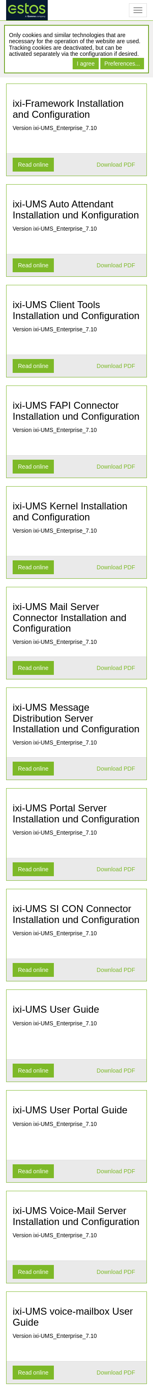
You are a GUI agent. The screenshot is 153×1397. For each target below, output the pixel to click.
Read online (33, 164)
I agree (86, 63)
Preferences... (122, 63)
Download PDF (116, 164)
